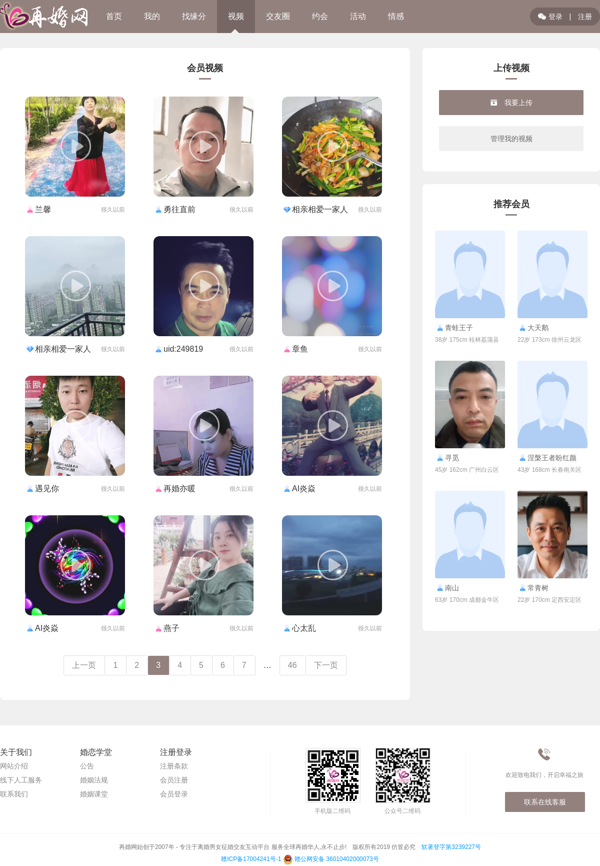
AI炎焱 (299, 488)
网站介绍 (14, 766)
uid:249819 (178, 349)
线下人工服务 (21, 780)
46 (292, 665)
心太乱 (299, 628)
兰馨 (38, 209)
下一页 (326, 665)
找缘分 (194, 16)
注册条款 (174, 766)
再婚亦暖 (175, 488)
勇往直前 (175, 209)
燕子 (167, 628)
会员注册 (174, 780)
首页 (114, 16)
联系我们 (14, 794)
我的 (152, 16)
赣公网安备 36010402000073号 (331, 858)
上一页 (84, 665)
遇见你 (42, 488)
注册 (585, 17)
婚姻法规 (94, 780)
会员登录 (174, 794)
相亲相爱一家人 (315, 209)
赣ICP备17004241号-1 (251, 858)
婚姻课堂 (94, 794)
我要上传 (511, 102)
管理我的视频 (511, 139)
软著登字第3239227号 (451, 846)
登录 (550, 17)
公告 (87, 766)
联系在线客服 (545, 802)
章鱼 (295, 349)
